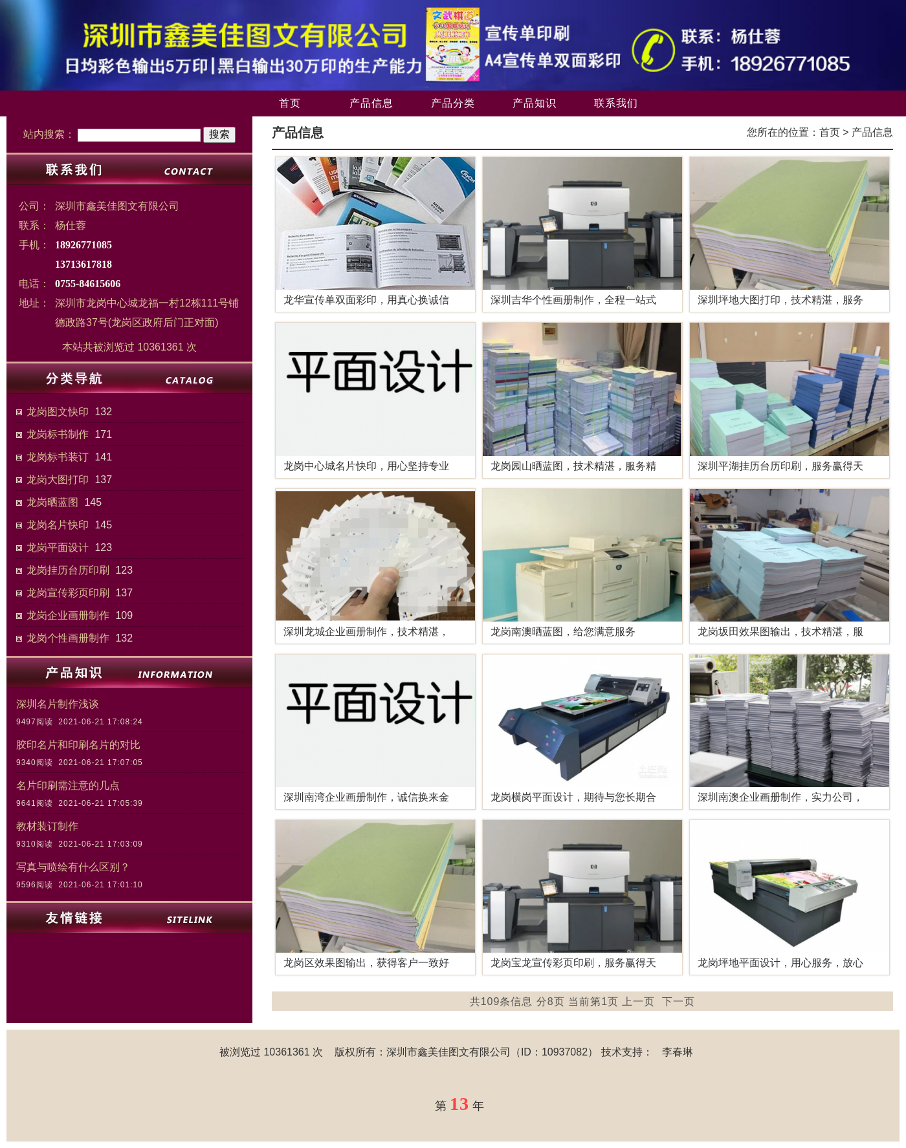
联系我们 (616, 103)
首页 (290, 103)
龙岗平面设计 (58, 547)
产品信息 (371, 103)
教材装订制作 (47, 826)
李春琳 (677, 1051)
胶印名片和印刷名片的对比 (78, 744)
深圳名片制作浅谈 (57, 704)
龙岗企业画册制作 (68, 615)
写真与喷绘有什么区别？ (73, 866)
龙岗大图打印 (58, 479)
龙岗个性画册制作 (68, 638)
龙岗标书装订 (58, 456)
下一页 (678, 1001)
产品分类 (453, 103)
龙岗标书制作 (58, 434)
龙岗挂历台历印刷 (68, 570)
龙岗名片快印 (58, 524)
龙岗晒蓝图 (52, 502)
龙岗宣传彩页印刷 (68, 592)
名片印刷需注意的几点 (68, 785)
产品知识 (535, 103)
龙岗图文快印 (58, 411)
